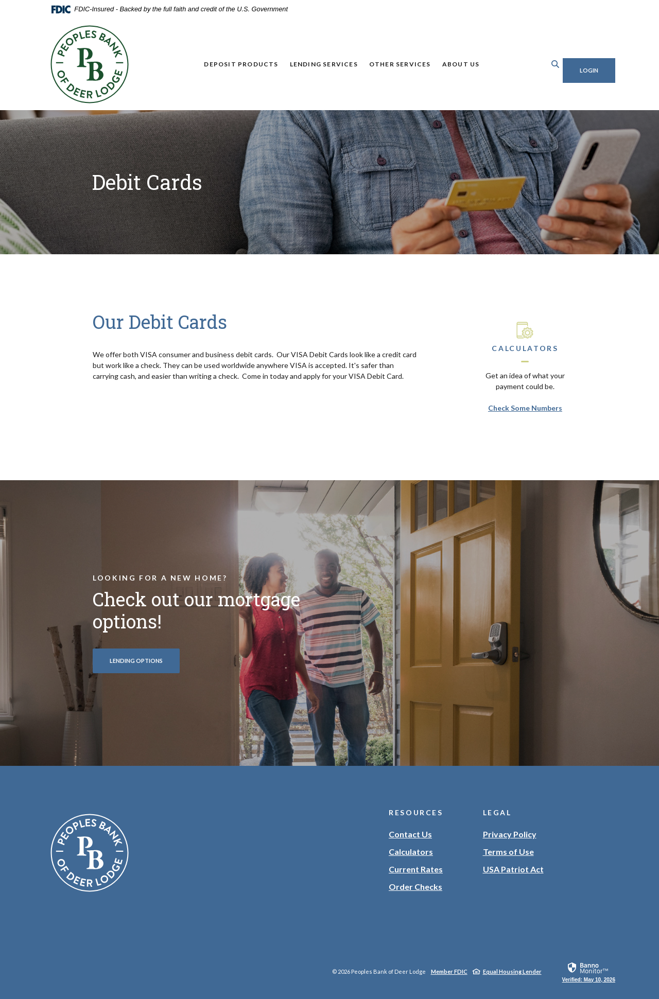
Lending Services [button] (316, 64)
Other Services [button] (392, 64)
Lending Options (136, 660)
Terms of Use (508, 851)
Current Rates (416, 869)
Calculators (411, 851)
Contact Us (410, 834)
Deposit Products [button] (233, 64)
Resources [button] (416, 812)
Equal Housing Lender (512, 971)
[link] (588, 972)
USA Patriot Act (513, 869)
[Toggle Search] (540, 64)
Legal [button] (497, 812)
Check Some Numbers (525, 408)
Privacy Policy (509, 834)
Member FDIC (449, 971)
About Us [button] (453, 64)
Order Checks (415, 887)
